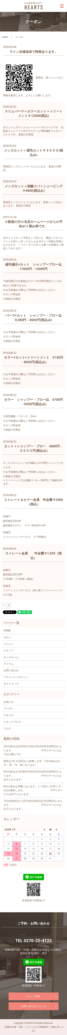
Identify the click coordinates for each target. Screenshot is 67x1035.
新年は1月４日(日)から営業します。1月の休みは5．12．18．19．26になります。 (33, 763)
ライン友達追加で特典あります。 (33, 52)
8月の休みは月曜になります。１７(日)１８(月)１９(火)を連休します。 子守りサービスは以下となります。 (33, 790)
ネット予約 (33, 996)
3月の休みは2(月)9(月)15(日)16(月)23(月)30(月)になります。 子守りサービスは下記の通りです (33, 750)
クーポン (9, 708)
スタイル (9, 715)
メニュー (9, 643)
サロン (7, 637)
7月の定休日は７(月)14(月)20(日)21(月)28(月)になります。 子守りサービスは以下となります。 (33, 805)
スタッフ (9, 650)
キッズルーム (11, 657)
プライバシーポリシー (16, 677)
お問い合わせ (11, 670)
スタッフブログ (12, 721)
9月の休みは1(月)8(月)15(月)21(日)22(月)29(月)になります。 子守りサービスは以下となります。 (33, 775)
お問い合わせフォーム (33, 1006)
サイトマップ (11, 683)
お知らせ (9, 701)
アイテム (9, 663)
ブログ (7, 728)
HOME (5, 37)
